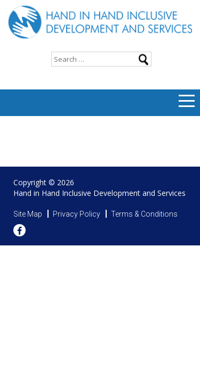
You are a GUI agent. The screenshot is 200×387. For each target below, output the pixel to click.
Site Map (27, 214)
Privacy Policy (76, 214)
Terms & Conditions (144, 214)
